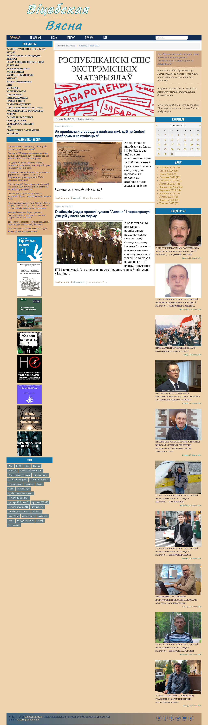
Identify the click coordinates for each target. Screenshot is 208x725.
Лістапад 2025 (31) (169, 184)
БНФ (18, 466)
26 (185, 149)
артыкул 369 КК (40, 502)
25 (178, 149)
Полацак (29, 484)
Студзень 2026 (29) (169, 177)
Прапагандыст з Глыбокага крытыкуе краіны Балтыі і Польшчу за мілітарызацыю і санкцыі (177, 396)
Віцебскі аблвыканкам (30, 470)
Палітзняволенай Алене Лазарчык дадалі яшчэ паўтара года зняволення (27, 229)
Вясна (63, 25)
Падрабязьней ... (92, 198)
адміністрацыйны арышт (20, 493)
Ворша (36, 466)
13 (191, 139)
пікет (10, 520)
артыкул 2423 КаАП (18, 507)
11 (178, 139)
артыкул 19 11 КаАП (18, 498)
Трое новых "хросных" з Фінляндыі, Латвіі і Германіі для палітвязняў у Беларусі (29, 223)
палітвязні (13, 516)
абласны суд (23, 489)
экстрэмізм (13, 525)
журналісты (37, 507)
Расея (39, 484)
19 (185, 144)
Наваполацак (14, 484)
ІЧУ (10, 466)
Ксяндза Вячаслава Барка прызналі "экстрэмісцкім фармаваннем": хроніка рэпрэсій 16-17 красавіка (26, 215)
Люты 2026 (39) (167, 174)
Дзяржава (78, 282)
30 (165, 154)
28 (198, 149)
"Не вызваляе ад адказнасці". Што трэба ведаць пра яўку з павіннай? (27, 147)
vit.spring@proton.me (28, 719)
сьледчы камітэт (25, 520)
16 (165, 144)
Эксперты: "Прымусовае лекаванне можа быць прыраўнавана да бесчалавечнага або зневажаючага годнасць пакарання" (28, 156)
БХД (27, 466)
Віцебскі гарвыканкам (19, 475)
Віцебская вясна (33, 716)
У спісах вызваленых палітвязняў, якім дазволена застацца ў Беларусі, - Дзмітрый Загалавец (177, 647)
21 (198, 144)
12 (185, 139)
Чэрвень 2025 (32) (169, 200)
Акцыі (76, 198)
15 (158, 144)
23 (165, 149)
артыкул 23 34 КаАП (18, 502)
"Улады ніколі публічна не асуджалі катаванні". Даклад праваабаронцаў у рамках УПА (29, 196)
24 (171, 149)
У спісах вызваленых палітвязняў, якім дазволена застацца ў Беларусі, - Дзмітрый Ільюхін (177, 551)
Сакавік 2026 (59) (168, 171)
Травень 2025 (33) (169, 203)
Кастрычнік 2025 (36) (171, 187)
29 (158, 154)
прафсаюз (42, 516)
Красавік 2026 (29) (169, 167)
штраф (40, 520)
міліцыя (36, 511)
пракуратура (28, 516)
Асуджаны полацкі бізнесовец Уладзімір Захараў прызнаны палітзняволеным (174, 698)
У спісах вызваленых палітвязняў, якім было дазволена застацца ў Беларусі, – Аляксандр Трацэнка (177, 302)
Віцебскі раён (40, 475)
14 (198, 139)
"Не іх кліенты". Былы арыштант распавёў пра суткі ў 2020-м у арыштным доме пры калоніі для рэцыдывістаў (28, 187)
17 (171, 144)
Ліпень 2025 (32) (168, 197)
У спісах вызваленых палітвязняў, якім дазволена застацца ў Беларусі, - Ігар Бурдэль (177, 498)
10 (171, 139)
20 (191, 144)
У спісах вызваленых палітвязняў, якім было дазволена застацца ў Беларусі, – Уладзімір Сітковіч (177, 251)
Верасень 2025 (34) (170, 190)
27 (191, 149)
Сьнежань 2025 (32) (170, 180)
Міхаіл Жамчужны (39, 479)
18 (178, 144)
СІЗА (10, 489)
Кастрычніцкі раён (17, 479)
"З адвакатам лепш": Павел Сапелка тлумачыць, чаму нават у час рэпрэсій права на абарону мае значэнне (29, 165)
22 (158, 149)
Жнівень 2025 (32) (169, 193)
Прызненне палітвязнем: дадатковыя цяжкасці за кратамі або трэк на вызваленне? (176, 599)
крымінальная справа (18, 511)
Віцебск (12, 470)
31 (171, 154)
